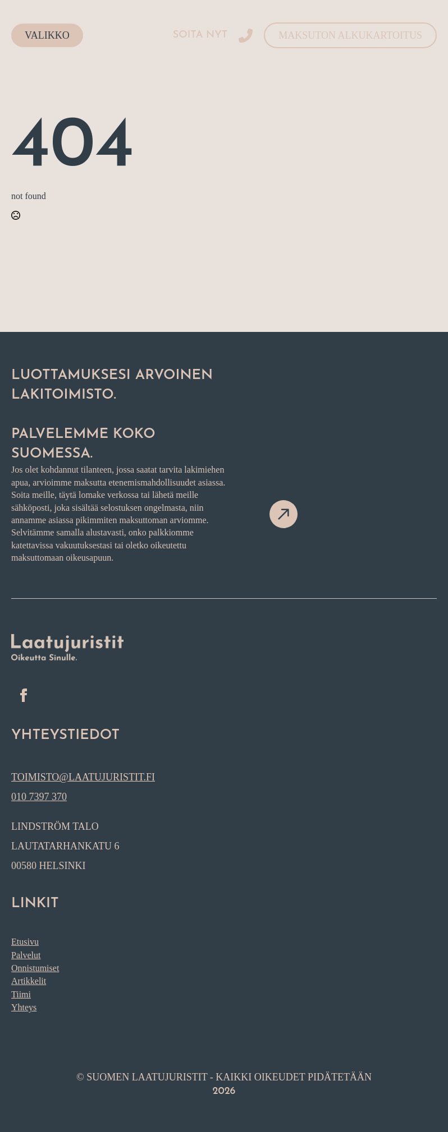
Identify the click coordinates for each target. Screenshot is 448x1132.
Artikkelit (28, 981)
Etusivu (25, 941)
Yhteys (23, 1007)
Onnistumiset (35, 968)
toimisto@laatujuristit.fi (83, 777)
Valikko (47, 35)
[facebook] (23, 695)
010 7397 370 (39, 796)
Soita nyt (200, 35)
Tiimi (21, 994)
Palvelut (25, 955)
